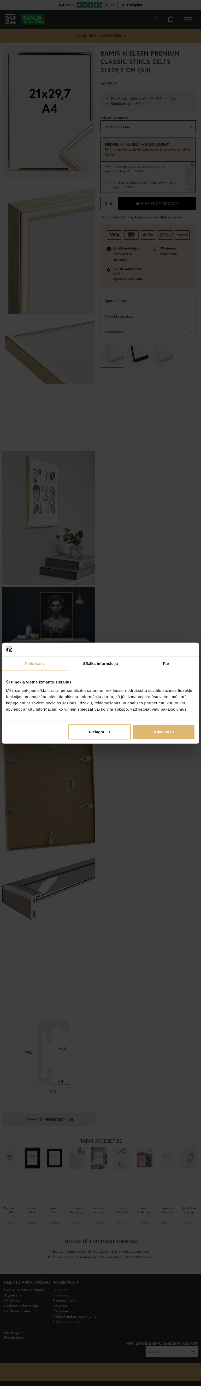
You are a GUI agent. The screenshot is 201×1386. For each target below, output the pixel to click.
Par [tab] (166, 663)
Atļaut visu (164, 731)
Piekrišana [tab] (35, 663)
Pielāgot (99, 731)
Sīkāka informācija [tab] (100, 663)
